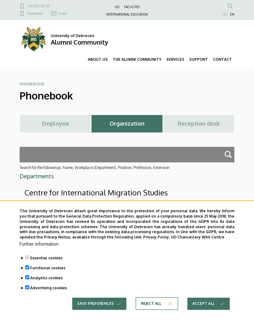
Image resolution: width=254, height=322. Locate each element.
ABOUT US (98, 59)
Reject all (151, 309)
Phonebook (35, 13)
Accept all (203, 309)
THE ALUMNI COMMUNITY (137, 59)
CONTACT (222, 59)
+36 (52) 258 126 (38, 6)
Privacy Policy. (156, 243)
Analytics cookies (46, 283)
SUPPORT (198, 59)
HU (225, 14)
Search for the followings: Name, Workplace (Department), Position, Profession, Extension (95, 167)
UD (117, 7)
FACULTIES (131, 7)
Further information (39, 249)
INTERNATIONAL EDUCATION (127, 14)
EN (232, 14)
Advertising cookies (48, 293)
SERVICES (175, 59)
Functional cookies (47, 274)
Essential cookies (46, 264)
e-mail (63, 13)
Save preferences (95, 309)
